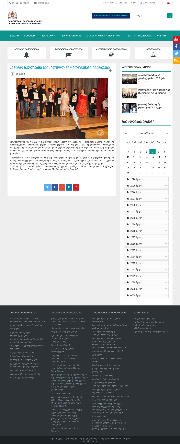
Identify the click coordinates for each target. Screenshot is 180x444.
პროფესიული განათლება (111, 53)
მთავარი (14, 36)
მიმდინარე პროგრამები (22, 356)
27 (128, 146)
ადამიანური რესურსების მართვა (104, 36)
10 (128, 157)
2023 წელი (134, 198)
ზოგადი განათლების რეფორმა (26, 325)
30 (146, 146)
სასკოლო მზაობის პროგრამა (25, 374)
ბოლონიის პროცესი (61, 345)
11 (134, 157)
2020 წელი (134, 218)
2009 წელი (134, 289)
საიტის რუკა (147, 3)
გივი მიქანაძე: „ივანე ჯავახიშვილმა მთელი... (150, 106)
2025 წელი (134, 185)
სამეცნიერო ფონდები (144, 318)
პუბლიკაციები (99, 416)
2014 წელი (134, 256)
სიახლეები (30, 36)
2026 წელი (134, 179)
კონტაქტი (160, 36)
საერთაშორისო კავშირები (105, 379)
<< (126, 133)
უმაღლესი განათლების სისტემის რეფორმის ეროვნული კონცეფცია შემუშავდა (68, 321)
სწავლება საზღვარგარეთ (64, 332)
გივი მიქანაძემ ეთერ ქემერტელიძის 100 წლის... (152, 77)
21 (152, 162)
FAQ (133, 3)
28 (134, 146)
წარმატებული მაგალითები (106, 365)
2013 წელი (134, 263)
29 (140, 146)
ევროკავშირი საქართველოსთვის (150, 332)
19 (140, 162)
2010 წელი (134, 282)
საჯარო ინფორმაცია (139, 36)
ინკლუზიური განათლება (22, 352)
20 (146, 162)
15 (159, 157)
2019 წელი (134, 224)
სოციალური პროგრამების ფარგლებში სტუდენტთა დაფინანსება (64, 358)
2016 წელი (134, 244)
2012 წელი (134, 269)
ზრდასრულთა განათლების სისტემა (110, 396)
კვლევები (97, 355)
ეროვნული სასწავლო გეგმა (24, 360)
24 (128, 168)
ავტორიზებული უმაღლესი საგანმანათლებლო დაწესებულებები (64, 338)
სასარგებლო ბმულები (115, 3)
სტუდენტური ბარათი (61, 393)
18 (134, 162)
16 (165, 157)
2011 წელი (134, 276)
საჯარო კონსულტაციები (104, 400)
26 (140, 168)
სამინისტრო (50, 36)
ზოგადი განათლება (26, 53)
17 (128, 162)
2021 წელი (134, 211)
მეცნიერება (153, 53)
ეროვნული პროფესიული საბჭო (108, 351)
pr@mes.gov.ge (43, 3)
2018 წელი (134, 231)
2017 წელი (134, 237)
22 (159, 162)
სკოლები (14, 329)
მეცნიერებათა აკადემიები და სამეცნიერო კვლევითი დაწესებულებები (148, 325)
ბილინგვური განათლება (22, 377)
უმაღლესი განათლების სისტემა (67, 328)
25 (134, 168)
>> (167, 133)
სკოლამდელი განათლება (23, 370)
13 (146, 157)
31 (152, 146)
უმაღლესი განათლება (69, 53)
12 (140, 157)
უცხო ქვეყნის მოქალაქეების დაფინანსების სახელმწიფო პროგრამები (66, 368)
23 (165, 162)
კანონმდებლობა (71, 36)
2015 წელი (134, 250)
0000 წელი (134, 295)
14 (152, 157)
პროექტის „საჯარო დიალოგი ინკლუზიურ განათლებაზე (154, 91)
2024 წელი (134, 192)
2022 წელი (134, 205)
